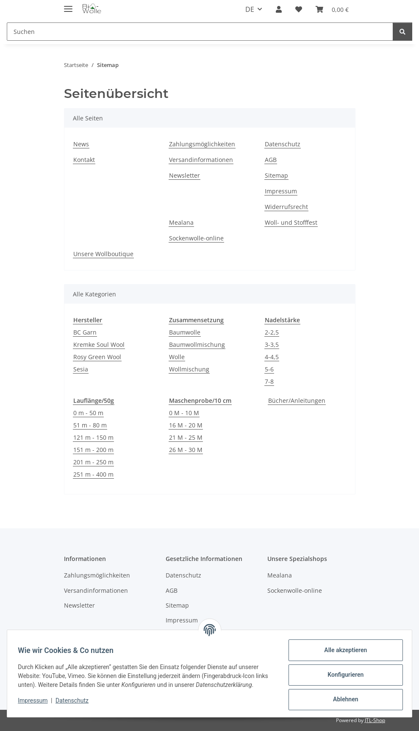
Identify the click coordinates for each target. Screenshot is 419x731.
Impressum (35, 700)
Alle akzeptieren (342, 650)
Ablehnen (342, 699)
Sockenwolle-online (196, 238)
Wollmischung (189, 369)
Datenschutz (75, 700)
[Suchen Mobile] (200, 31)
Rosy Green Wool (97, 357)
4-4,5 (272, 357)
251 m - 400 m (93, 474)
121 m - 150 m (93, 437)
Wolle (177, 357)
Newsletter (184, 175)
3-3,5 (272, 344)
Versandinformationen (201, 160)
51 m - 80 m (90, 425)
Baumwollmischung (197, 344)
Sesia (80, 369)
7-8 (269, 381)
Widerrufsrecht (286, 207)
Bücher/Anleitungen (296, 400)
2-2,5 (272, 332)
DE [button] (249, 9)
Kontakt (84, 160)
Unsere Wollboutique (103, 254)
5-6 (269, 369)
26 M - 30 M (186, 450)
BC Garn (85, 332)
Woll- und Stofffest (291, 222)
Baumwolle (184, 332)
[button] (279, 9)
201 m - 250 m (93, 462)
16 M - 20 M (186, 425)
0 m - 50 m (88, 413)
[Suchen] (402, 31)
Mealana (181, 222)
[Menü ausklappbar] (68, 5)
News (81, 144)
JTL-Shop (375, 720)
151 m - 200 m (93, 450)
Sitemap (276, 175)
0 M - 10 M (184, 413)
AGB (271, 160)
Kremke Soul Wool (99, 344)
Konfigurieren (343, 674)
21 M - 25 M (186, 437)
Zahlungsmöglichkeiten (202, 144)
